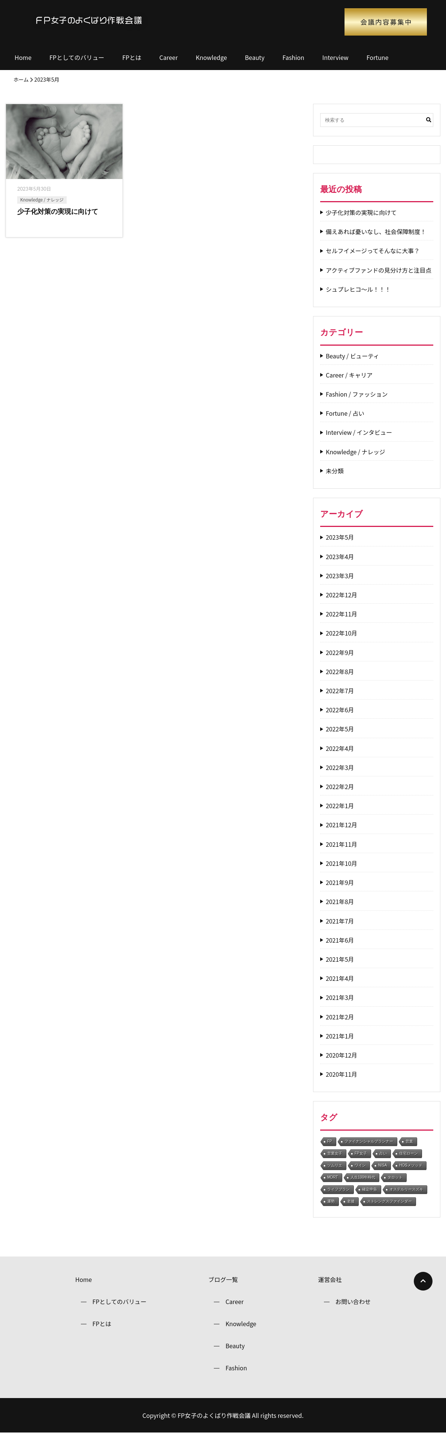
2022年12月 (342, 594)
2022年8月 (340, 671)
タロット (395, 1177)
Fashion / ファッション (357, 394)
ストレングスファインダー (389, 1201)
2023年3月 (340, 575)
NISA (382, 1165)
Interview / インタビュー (359, 432)
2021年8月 (340, 901)
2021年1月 (340, 1036)
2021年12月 (342, 824)
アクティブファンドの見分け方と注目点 (379, 270)
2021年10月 (342, 863)
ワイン (360, 1165)
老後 (351, 1201)
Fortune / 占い (345, 413)
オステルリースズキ (406, 1189)
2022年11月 (342, 614)
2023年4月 (340, 556)
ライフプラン (338, 1189)
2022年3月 (340, 767)
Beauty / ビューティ (353, 356)
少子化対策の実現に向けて (362, 212)
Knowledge (211, 57)
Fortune (378, 57)
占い (383, 1153)
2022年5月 (340, 729)
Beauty (254, 57)
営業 (409, 1141)
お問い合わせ (353, 1302)
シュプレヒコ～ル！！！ (359, 289)
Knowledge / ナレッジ (42, 200)
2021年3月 (340, 997)
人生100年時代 (363, 1177)
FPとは (132, 57)
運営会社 (330, 1279)
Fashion (293, 57)
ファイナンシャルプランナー (369, 1141)
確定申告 (369, 1189)
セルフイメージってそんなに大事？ (373, 250)
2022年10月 (342, 633)
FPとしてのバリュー (76, 57)
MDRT (332, 1177)
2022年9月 (340, 652)
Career (168, 57)
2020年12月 (342, 1055)
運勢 (331, 1201)
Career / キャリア (349, 375)
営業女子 (334, 1153)
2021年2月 (340, 1017)
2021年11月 (342, 844)
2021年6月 (340, 940)
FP (329, 1141)
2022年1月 (340, 805)
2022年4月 (340, 748)
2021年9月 (340, 882)
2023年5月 (340, 537)
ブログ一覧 (223, 1279)
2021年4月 (340, 978)
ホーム (21, 79)
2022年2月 (340, 786)
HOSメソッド (410, 1165)
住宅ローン (408, 1153)
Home (23, 57)
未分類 (335, 471)
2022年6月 (340, 709)
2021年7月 (340, 921)
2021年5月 (340, 959)
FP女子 (361, 1153)
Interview (335, 57)
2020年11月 (342, 1074)
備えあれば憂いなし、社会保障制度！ (377, 231)
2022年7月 (340, 690)
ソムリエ (334, 1165)
